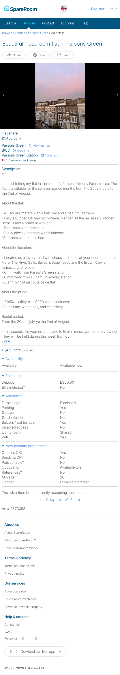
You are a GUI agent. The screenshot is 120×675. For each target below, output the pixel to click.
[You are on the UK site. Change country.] (64, 8)
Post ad (48, 23)
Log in (112, 9)
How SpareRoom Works (21, 548)
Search (10, 23)
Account (67, 23)
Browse (29, 23)
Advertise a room (16, 591)
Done (6, 341)
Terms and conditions (19, 566)
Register (98, 9)
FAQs (8, 632)
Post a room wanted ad (20, 599)
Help (84, 23)
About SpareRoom (17, 532)
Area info (20, 150)
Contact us (12, 624)
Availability (14, 358)
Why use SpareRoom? (20, 540)
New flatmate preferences (26, 446)
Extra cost (13, 375)
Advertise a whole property (23, 607)
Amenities (14, 396)
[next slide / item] (115, 95)
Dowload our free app (35, 651)
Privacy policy (14, 573)
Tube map (49, 155)
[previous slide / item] (4, 95)
